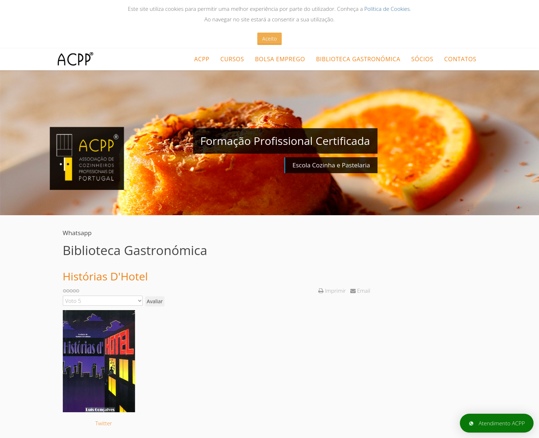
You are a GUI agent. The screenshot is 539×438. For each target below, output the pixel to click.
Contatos (460, 59)
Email (360, 290)
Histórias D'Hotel (105, 276)
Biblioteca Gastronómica (358, 59)
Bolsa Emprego (280, 59)
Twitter (103, 423)
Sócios (422, 59)
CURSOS (232, 59)
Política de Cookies (387, 8)
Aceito (269, 38)
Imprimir (332, 290)
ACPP (201, 59)
